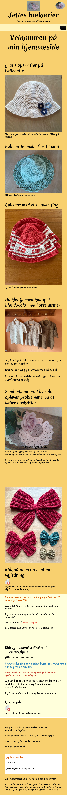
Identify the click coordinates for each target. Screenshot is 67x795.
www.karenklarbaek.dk (43, 370)
